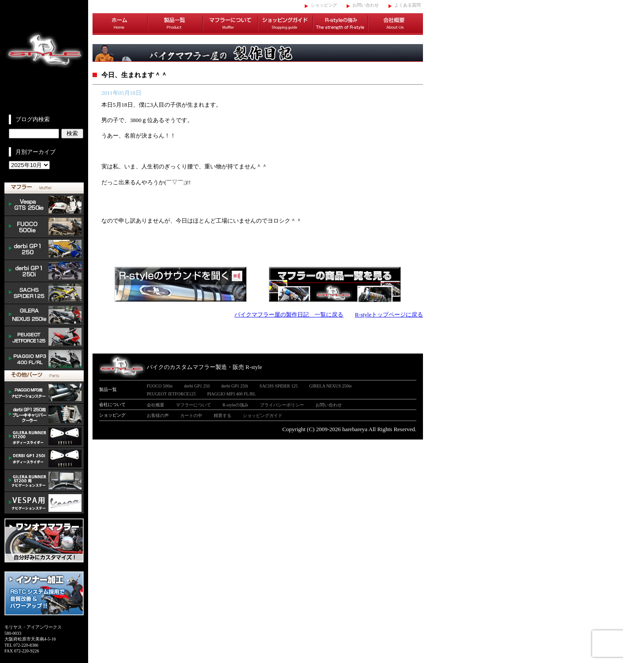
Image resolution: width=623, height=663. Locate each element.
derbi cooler (44, 415)
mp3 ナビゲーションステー (44, 393)
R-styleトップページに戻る (389, 314)
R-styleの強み (340, 24)
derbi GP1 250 (44, 249)
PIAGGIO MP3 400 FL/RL (44, 359)
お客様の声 (158, 415)
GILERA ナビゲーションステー (44, 481)
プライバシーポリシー (282, 404)
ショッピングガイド (285, 24)
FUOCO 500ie (44, 227)
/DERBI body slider (44, 459)
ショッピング (324, 5)
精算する (222, 415)
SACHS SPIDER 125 (44, 293)
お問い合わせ (365, 5)
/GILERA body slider (44, 437)
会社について (112, 404)
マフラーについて (230, 24)
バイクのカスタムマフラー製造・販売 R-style (204, 367)
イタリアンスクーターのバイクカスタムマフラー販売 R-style (44, 57)
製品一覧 (175, 24)
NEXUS (44, 315)
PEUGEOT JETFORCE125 (44, 337)
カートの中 (191, 415)
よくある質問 (407, 5)
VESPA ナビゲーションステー (44, 503)
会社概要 (395, 24)
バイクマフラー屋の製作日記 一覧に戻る (288, 314)
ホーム (120, 24)
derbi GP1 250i (44, 271)
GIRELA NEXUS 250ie (330, 386)
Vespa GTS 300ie (44, 205)
